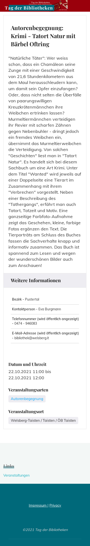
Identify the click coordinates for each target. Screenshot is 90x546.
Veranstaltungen (16, 475)
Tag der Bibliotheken (29, 8)
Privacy (55, 505)
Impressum (38, 505)
